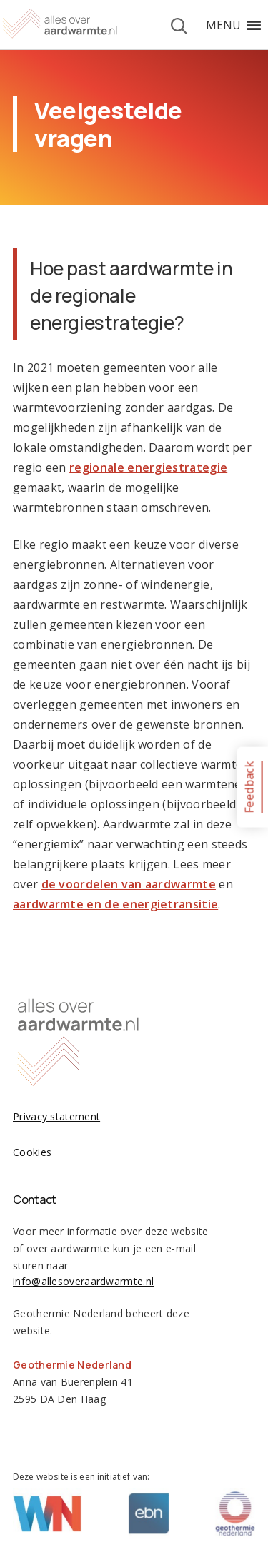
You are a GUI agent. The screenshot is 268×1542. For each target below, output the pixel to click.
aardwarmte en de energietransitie (115, 904)
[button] (223, 25)
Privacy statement (56, 1116)
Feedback (249, 787)
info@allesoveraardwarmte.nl (83, 1281)
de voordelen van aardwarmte (128, 884)
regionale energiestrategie (148, 467)
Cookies (32, 1152)
